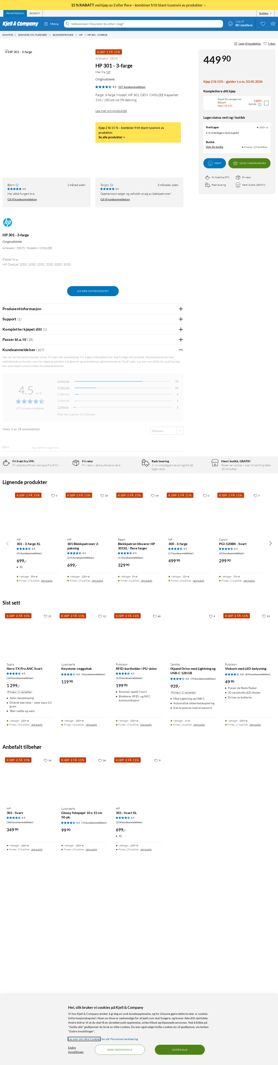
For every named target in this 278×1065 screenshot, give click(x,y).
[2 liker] (206, 682)
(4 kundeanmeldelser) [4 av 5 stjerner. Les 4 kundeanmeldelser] (93, 861)
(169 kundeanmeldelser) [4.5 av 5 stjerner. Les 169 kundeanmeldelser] (20, 865)
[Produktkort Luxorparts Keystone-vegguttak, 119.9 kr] (84, 822)
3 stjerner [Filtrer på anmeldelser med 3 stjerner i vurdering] (63, 376)
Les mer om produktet (111, 111)
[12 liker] (102, 803)
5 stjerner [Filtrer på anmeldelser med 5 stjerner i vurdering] (63, 363)
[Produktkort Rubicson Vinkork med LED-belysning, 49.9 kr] (248, 822)
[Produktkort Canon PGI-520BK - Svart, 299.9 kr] (240, 700)
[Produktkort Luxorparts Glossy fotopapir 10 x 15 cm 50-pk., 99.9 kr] (84, 966)
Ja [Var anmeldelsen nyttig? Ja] (168, 448)
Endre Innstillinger (76, 1050)
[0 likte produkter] (263, 24)
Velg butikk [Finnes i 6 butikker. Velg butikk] (146, 767)
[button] (10, 143)
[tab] (15, 13)
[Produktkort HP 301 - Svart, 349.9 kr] (30, 966)
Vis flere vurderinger (93, 611)
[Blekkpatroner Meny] (76, 34)
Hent (215, 163)
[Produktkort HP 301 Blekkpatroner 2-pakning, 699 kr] (88, 700)
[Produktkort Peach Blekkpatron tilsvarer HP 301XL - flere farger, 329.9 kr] (139, 700)
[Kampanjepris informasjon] (259, 104)
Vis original (84, 437)
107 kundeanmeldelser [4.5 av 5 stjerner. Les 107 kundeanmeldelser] (132, 87)
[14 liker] (154, 682)
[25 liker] (104, 682)
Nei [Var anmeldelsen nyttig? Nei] (177, 448)
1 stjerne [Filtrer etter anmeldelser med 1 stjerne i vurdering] (63, 389)
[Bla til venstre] (8, 730)
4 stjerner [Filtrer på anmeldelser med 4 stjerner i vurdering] (63, 370)
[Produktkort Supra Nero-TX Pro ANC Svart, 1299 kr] (30, 822)
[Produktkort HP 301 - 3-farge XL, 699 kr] (38, 700)
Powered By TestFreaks (165, 599)
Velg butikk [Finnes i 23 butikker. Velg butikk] (198, 767)
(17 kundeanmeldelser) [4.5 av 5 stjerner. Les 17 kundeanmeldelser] (130, 744)
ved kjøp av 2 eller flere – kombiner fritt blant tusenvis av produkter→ (139, 5)
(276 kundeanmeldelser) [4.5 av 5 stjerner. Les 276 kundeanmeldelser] (80, 744)
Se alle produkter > (112, 137)
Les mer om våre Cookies (84, 1039)
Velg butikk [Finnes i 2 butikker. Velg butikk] (199, 911)
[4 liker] (212, 803)
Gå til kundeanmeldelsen (22, 181)
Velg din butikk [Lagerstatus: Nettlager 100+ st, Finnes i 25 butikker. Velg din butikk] (214, 147)
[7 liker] (257, 682)
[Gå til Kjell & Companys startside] (22, 23)
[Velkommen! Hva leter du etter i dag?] (146, 23)
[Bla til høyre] (270, 730)
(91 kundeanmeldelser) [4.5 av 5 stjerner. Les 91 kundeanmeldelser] (29, 740)
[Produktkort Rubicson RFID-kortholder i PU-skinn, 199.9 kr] (139, 822)
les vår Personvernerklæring (119, 1039)
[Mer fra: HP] (8, 207)
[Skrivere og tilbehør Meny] (50, 34)
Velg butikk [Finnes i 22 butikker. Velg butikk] (249, 767)
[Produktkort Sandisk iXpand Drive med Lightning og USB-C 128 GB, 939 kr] (193, 822)
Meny (51, 23)
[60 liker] (156, 803)
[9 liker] (157, 947)
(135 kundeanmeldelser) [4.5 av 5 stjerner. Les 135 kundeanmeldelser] (129, 865)
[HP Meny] (85, 34)
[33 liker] (266, 803)
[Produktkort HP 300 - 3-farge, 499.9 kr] (189, 700)
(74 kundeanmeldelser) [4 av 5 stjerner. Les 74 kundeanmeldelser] (203, 865)
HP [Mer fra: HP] (108, 72)
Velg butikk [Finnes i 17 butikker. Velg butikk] (255, 911)
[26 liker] (102, 947)
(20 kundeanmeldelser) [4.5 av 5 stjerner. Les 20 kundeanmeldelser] (231, 740)
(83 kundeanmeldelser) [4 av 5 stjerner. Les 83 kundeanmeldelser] (257, 861)
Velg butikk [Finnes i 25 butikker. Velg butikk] (37, 911)
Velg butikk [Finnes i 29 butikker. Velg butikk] (47, 767)
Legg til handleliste (247, 44)
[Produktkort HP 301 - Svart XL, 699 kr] (139, 966)
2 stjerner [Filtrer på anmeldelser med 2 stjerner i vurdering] (63, 383)
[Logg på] (240, 24)
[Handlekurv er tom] (273, 24)
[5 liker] (269, 44)
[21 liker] (47, 803)
